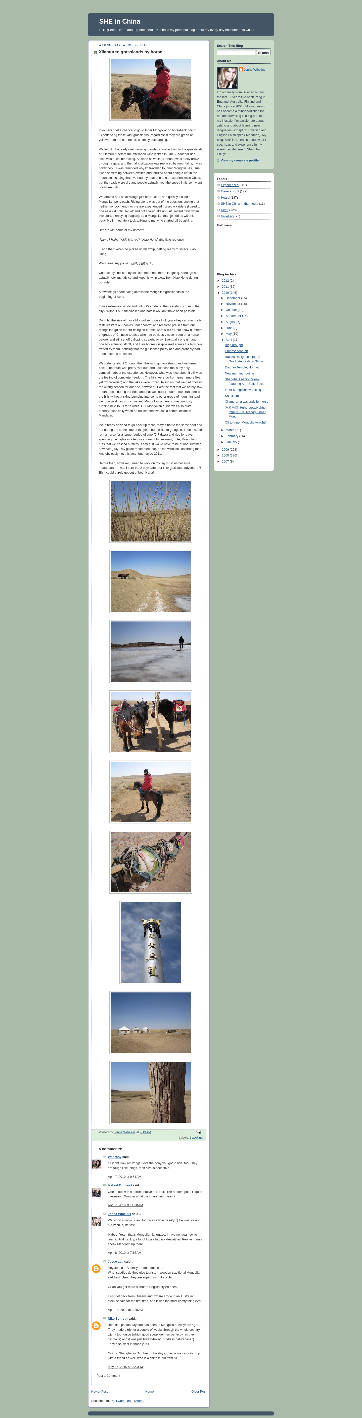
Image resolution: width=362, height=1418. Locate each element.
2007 (226, 461)
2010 (226, 293)
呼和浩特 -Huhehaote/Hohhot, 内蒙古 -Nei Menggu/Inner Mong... (246, 412)
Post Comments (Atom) (127, 1401)
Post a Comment (108, 1376)
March (231, 430)
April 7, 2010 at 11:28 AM (125, 1205)
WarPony (114, 1157)
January (232, 442)
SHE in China (119, 21)
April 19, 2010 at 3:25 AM (125, 1310)
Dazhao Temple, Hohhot (242, 367)
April (229, 340)
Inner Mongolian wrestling (243, 390)
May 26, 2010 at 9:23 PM (125, 1367)
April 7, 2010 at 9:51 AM (124, 1177)
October (232, 310)
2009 (226, 449)
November (233, 304)
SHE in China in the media (239, 203)
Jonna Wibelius (119, 1214)
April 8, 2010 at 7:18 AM (124, 1253)
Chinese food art (236, 351)
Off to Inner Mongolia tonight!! (246, 422)
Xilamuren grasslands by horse (246, 401)
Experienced (230, 185)
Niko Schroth (117, 1318)
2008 (226, 455)
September (234, 316)
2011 (226, 286)
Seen (224, 210)
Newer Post (99, 1391)
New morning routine (239, 373)
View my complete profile (240, 160)
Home (149, 1391)
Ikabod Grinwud (120, 1185)
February (232, 436)
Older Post (198, 1391)
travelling (196, 1137)
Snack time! (233, 396)
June (230, 328)
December (233, 298)
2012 (226, 280)
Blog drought (234, 345)
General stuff (230, 191)
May (229, 334)
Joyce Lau (115, 1261)
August (231, 322)
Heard (225, 197)
